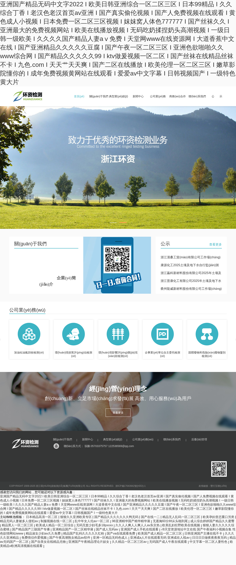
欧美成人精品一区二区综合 (55, 525)
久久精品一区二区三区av (129, 541)
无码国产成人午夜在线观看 (168, 541)
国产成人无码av (107, 529)
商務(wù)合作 (177, 96)
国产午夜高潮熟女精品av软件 (70, 537)
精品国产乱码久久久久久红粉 (84, 533)
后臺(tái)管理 (199, 439)
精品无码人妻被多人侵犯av (19, 521)
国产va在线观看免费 (121, 533)
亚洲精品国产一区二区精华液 (73, 529)
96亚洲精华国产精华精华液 (131, 521)
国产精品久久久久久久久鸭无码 (116, 517)
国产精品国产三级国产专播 (31, 529)
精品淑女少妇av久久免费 (43, 533)
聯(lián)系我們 (197, 96)
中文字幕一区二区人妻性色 (209, 541)
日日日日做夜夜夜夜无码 (210, 537)
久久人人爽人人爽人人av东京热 (137, 525)
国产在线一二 (151, 517)
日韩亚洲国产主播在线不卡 (203, 533)
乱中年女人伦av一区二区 (92, 521)
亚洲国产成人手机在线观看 (140, 529)
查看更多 (215, 244)
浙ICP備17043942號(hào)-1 (130, 486)
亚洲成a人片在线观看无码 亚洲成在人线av (160, 537)
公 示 (217, 96)
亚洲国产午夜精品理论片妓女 (89, 541)
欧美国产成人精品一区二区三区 (160, 533)
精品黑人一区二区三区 (18, 525)
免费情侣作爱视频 (34, 537)
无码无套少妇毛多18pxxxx (95, 525)
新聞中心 (138, 96)
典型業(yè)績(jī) (118, 96)
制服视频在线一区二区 (57, 521)
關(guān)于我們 (98, 96)
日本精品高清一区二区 (42, 517)
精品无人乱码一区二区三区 (181, 517)
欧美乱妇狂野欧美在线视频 (181, 525)
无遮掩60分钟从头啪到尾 (171, 521)
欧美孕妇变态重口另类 (219, 517)
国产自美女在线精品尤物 (49, 541)
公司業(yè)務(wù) (142, 439)
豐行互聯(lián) (218, 486)
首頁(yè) (79, 96)
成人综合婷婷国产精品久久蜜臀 (212, 521)
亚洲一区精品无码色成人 (110, 537)
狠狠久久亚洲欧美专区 (76, 517)
